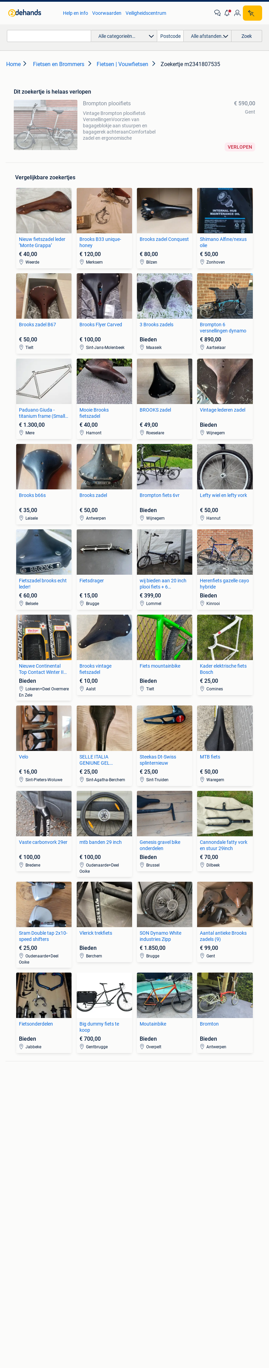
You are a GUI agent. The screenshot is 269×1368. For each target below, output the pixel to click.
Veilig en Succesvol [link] (94, 1267)
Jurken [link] (141, 1165)
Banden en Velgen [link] (153, 1095)
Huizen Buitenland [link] (91, 1185)
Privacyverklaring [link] (233, 1267)
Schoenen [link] (144, 1192)
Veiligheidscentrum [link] (146, 13)
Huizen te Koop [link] (88, 1165)
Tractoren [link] (208, 1196)
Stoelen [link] (16, 1185)
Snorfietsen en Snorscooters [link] (213, 1136)
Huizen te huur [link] (87, 1175)
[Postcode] (170, 36)
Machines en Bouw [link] (218, 1185)
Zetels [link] (14, 1165)
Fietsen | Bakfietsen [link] (218, 1106)
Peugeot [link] (80, 1116)
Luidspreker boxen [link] (27, 1106)
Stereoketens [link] (22, 1116)
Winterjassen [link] (148, 1202)
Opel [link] (76, 1106)
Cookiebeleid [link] (102, 1280)
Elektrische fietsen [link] (217, 1095)
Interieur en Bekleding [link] (157, 1126)
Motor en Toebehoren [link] (157, 1116)
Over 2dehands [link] (103, 1299)
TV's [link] (12, 1126)
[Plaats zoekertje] (252, 13)
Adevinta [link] (142, 1299)
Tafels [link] (14, 1196)
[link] (32, 13)
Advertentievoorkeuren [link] (156, 1280)
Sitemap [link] (174, 1299)
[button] (227, 13)
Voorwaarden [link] (106, 13)
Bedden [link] (16, 1175)
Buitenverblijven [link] (88, 1196)
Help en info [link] (75, 13)
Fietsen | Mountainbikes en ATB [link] (226, 1119)
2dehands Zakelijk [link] (37, 1267)
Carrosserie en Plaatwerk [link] (161, 1106)
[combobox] (49, 36)
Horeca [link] (205, 1165)
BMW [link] (77, 1095)
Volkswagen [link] (85, 1126)
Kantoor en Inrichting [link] (220, 1175)
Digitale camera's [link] (26, 1095)
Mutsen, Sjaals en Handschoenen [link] (153, 1178)
